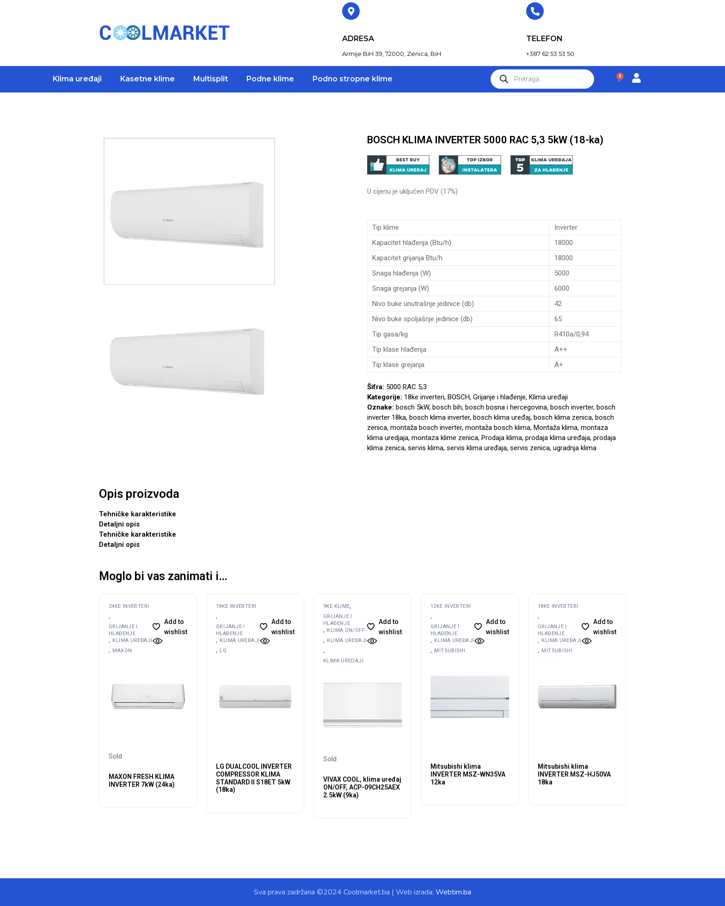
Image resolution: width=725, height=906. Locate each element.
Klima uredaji (343, 661)
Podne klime (270, 78)
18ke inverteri (424, 397)
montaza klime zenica (445, 438)
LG (223, 651)
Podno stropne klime (353, 78)
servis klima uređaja (477, 448)
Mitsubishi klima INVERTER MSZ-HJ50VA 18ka (574, 774)
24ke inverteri (129, 606)
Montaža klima (556, 427)
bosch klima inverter (439, 417)
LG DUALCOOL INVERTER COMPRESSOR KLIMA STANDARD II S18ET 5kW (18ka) (254, 778)
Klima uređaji (77, 78)
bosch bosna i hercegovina (506, 407)
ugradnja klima (574, 448)
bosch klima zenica (563, 417)
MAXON (122, 651)
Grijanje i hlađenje (499, 397)
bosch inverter (571, 407)
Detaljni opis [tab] (119, 524)
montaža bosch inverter (426, 427)
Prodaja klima (501, 438)
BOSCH (459, 397)
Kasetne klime (147, 78)
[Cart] (619, 79)
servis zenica (530, 448)
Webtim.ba (453, 892)
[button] (170, 627)
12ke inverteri (450, 606)
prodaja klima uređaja (557, 438)
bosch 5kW (412, 407)
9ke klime (336, 606)
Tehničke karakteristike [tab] (137, 514)
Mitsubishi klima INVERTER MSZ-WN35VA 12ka (467, 774)
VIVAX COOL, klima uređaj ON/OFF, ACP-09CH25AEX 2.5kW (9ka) (362, 787)
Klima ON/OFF (346, 630)
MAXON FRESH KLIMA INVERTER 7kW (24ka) (142, 780)
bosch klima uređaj (501, 417)
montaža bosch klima (497, 427)
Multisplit (210, 78)
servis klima (425, 448)
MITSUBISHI (449, 651)
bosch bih (447, 407)
